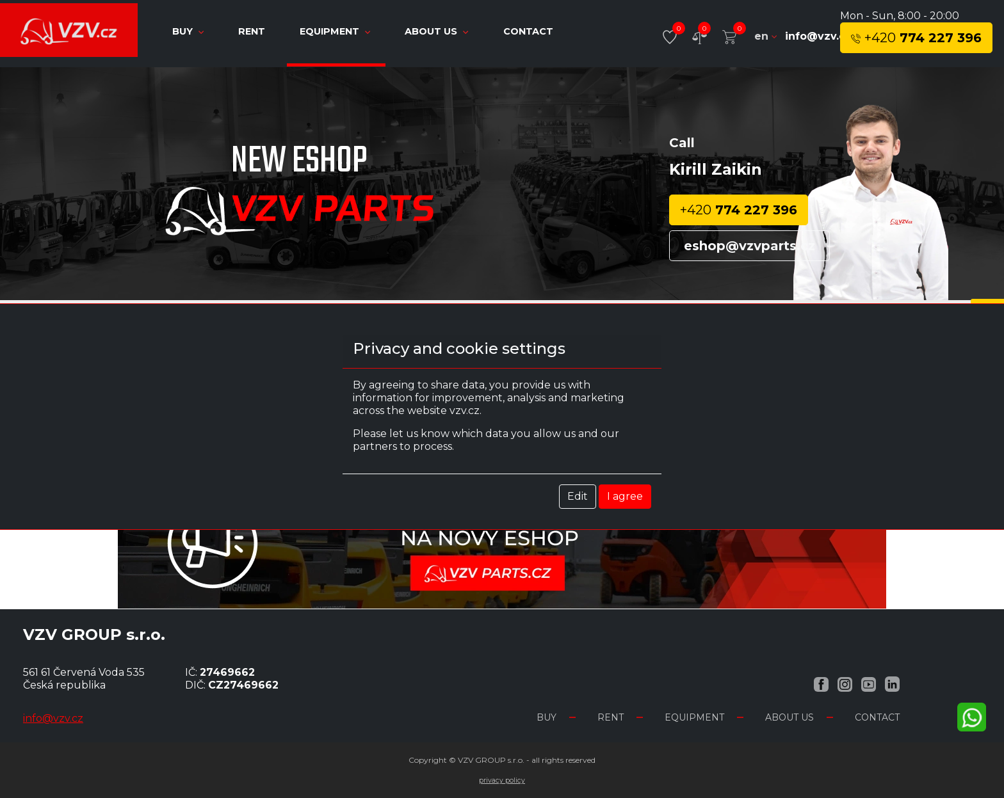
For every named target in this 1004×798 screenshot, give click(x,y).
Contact (528, 31)
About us (438, 31)
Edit (577, 496)
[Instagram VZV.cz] (845, 684)
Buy (189, 31)
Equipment (336, 31)
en (765, 36)
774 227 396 (916, 37)
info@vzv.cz (818, 36)
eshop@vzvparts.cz (749, 245)
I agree (625, 496)
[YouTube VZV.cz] (868, 684)
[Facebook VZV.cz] (821, 684)
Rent (253, 31)
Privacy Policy (502, 780)
